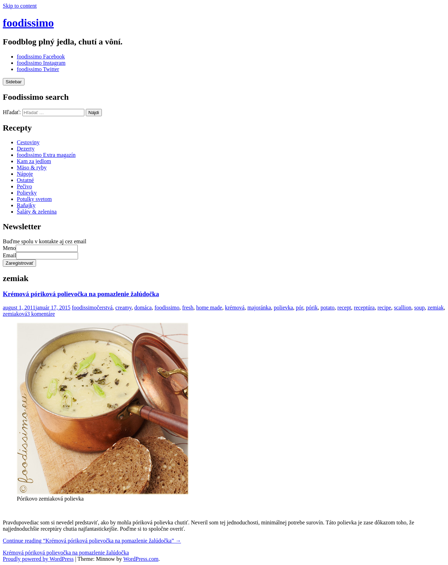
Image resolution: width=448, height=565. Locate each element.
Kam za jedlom (34, 161)
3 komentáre (41, 314)
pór (299, 308)
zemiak (435, 308)
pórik (312, 308)
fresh (188, 308)
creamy (123, 308)
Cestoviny (28, 142)
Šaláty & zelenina (37, 212)
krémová (235, 308)
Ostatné (25, 180)
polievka (283, 308)
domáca (143, 308)
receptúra (364, 308)
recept (344, 308)
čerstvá (104, 308)
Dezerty (26, 149)
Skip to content (20, 6)
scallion (402, 308)
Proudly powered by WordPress (38, 559)
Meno (9, 248)
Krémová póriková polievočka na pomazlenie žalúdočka (81, 294)
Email (9, 255)
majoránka (259, 308)
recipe (384, 308)
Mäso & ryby (32, 167)
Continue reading (92, 541)
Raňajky (26, 205)
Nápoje (25, 174)
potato (328, 308)
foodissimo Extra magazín (46, 155)
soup (419, 308)
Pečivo (24, 186)
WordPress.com (140, 559)
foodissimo (28, 22)
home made (209, 308)
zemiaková (15, 314)
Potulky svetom (34, 199)
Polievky (27, 193)
